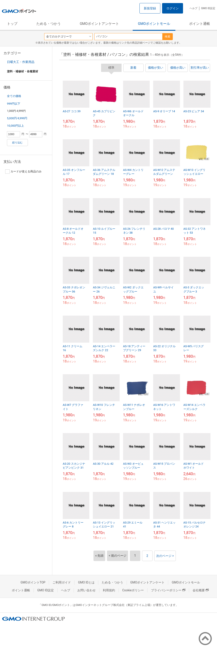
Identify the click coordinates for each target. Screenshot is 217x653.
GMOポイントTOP (32, 582)
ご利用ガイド (62, 582)
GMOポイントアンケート (99, 24)
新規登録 (150, 8)
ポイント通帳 (199, 24)
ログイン (172, 8)
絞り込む (17, 142)
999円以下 (13, 103)
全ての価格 (14, 96)
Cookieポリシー (133, 590)
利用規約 (109, 590)
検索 (167, 36)
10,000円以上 (15, 125)
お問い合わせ (86, 590)
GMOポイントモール (154, 24)
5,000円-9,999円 (17, 118)
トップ (12, 24)
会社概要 (201, 590)
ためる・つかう (48, 24)
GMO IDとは (86, 582)
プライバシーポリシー (168, 590)
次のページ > (165, 556)
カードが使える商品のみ (23, 171)
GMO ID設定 (208, 8)
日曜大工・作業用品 (20, 62)
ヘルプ (193, 8)
